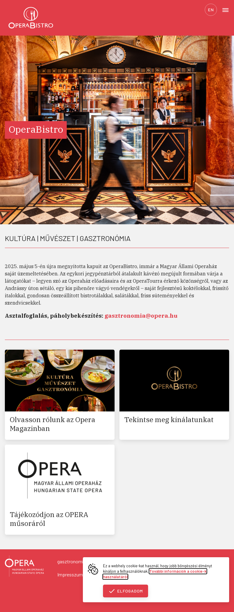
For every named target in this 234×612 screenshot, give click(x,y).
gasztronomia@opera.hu (82, 561)
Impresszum (70, 574)
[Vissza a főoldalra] (24, 567)
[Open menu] (225, 10)
